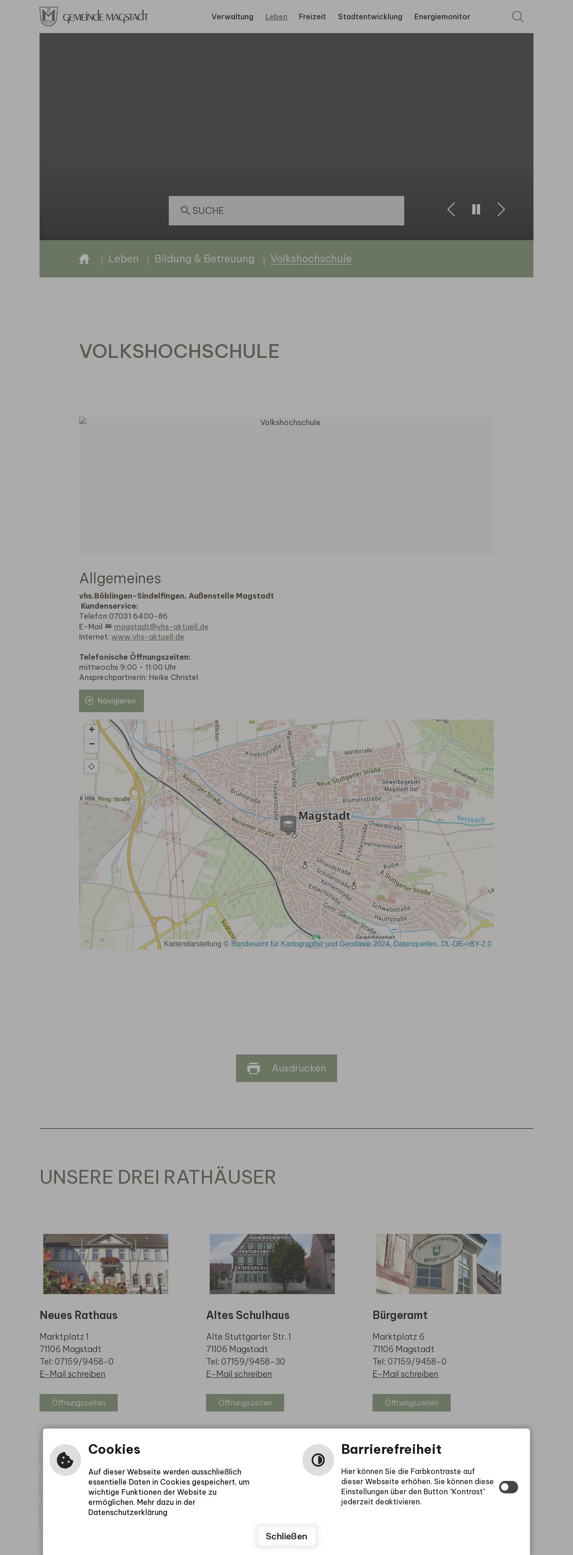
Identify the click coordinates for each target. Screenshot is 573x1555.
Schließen (286, 1536)
